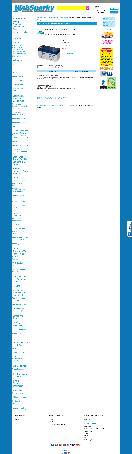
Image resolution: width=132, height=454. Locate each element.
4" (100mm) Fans (19, 397)
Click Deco (16, 42)
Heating (16, 286)
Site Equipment (20, 366)
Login (108, 1)
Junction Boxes (18, 80)
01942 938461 (90, 423)
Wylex (14, 141)
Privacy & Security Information (58, 424)
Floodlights (16, 333)
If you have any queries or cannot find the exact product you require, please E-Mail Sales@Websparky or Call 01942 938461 (52, 98)
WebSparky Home (42, 17)
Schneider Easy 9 (19, 123)
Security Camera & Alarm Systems (20, 171)
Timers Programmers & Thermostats (20, 383)
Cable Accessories (18, 214)
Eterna (15, 72)
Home (105, 18)
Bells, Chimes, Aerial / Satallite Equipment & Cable (20, 161)
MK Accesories (18, 84)
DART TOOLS (18, 352)
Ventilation (17, 390)
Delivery (105, 22)
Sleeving (15, 244)
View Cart (114, 9)
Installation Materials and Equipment (19, 292)
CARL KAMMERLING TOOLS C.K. (18, 358)
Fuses (14, 64)
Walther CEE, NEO (20, 145)
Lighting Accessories (20, 338)
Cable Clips (16, 225)
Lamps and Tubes (18, 317)
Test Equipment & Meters (20, 375)
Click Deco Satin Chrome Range (18, 51)
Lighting (16, 322)
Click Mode (16, 56)
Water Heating (19, 408)
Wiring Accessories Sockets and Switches (18, 25)
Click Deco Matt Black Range (18, 47)
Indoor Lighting (18, 325)
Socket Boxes (17, 60)
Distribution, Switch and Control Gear (19, 98)
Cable (15, 178)
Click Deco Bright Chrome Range (19, 53)
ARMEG (15, 348)
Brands (105, 26)
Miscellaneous (18, 369)
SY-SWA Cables (18, 202)
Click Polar (16, 38)
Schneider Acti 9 (18, 119)
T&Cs (101, 1)
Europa (15, 127)
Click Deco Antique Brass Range (18, 45)
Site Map (52, 422)
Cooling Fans (17, 393)
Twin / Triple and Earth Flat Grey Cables (18, 183)
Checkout (114, 12)
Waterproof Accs (18, 76)
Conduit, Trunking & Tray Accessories (20, 251)
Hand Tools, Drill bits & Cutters (20, 344)
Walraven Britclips (19, 304)
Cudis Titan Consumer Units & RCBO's (19, 106)
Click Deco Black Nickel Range (18, 49)
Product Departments (20, 18)
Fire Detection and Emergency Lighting (20, 279)
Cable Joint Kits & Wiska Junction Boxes (19, 231)
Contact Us (115, 1)
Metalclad (16, 68)
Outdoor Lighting (19, 329)
